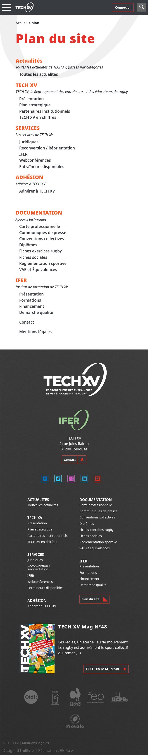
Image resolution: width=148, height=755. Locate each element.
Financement (31, 306)
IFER (23, 154)
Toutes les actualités (38, 74)
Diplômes (28, 244)
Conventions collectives (41, 238)
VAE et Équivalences (38, 269)
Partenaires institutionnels (44, 111)
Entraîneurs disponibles (41, 166)
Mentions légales (35, 331)
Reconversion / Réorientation (47, 148)
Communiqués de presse (42, 232)
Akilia (65, 750)
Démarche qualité (36, 312)
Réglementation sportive (43, 263)
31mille (24, 750)
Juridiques (28, 141)
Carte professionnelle (39, 226)
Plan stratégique (35, 105)
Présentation (31, 98)
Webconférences (35, 160)
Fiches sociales (33, 257)
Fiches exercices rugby (40, 251)
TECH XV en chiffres (37, 117)
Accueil (22, 22)
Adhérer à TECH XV (37, 191)
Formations (30, 300)
